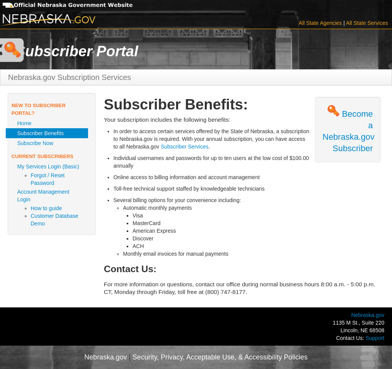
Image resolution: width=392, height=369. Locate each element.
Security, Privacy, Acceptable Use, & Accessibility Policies (220, 357)
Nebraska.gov (367, 315)
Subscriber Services (185, 147)
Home (24, 123)
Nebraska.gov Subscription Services (69, 77)
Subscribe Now (35, 143)
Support (375, 338)
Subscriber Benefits (40, 133)
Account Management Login (43, 195)
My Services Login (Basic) (48, 166)
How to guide (46, 208)
